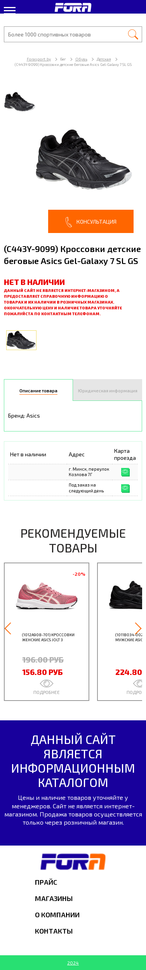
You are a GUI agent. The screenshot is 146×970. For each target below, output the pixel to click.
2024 (73, 962)
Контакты (54, 931)
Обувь (81, 59)
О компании (57, 914)
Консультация (90, 222)
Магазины (54, 898)
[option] (73, 159)
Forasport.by (39, 59)
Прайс (46, 882)
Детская (104, 59)
